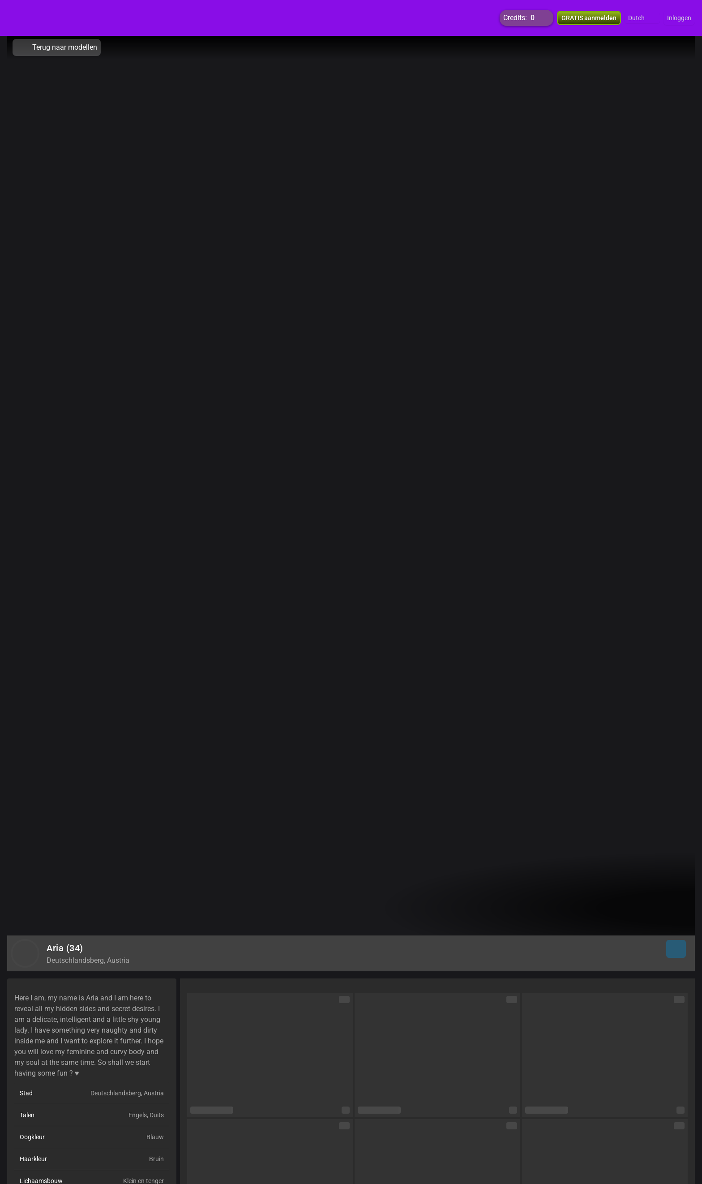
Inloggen (679, 17)
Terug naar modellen (56, 47)
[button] (642, 18)
